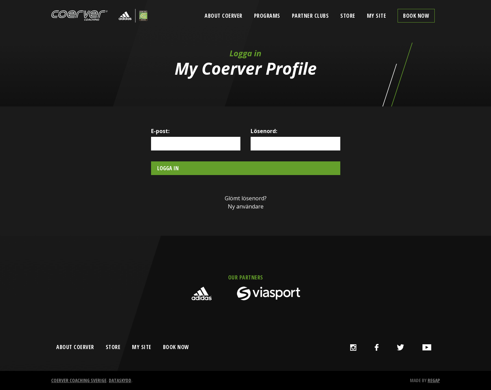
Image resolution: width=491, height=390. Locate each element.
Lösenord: (264, 131)
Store (347, 15)
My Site (376, 15)
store (113, 347)
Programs (267, 15)
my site (141, 347)
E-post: (160, 131)
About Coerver (223, 15)
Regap (434, 380)
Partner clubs (310, 15)
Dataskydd (120, 380)
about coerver (75, 347)
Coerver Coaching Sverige (78, 380)
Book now (416, 15)
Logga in (168, 168)
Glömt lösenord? (246, 198)
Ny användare (246, 206)
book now (176, 347)
